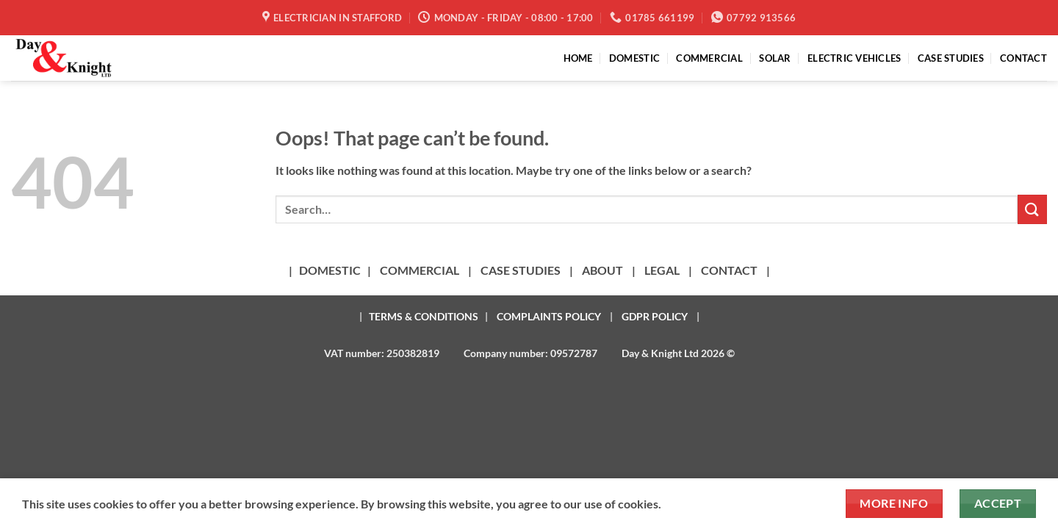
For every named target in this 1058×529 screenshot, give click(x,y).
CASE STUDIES (951, 58)
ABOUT (602, 270)
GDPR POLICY (655, 316)
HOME (578, 58)
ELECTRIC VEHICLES (854, 58)
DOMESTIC (634, 58)
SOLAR (775, 58)
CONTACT (1023, 58)
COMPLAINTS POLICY (549, 316)
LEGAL (662, 270)
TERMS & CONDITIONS (423, 316)
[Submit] (1032, 209)
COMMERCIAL (709, 58)
